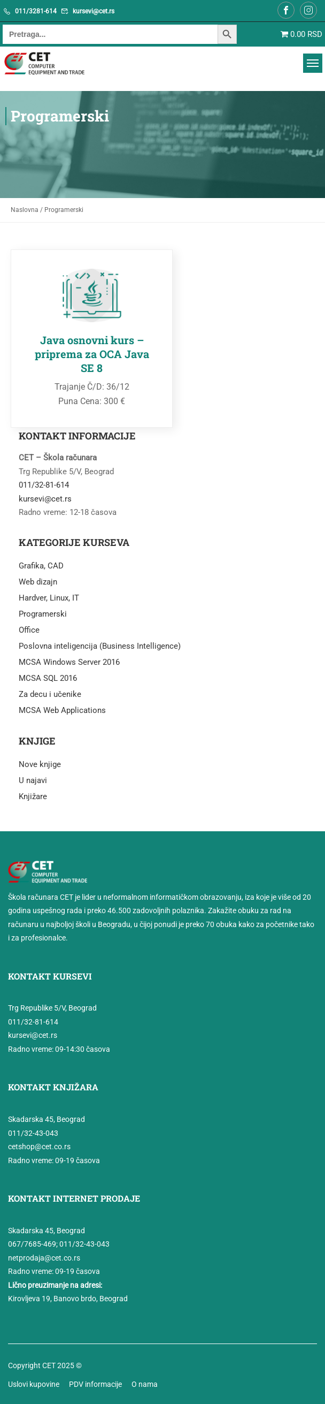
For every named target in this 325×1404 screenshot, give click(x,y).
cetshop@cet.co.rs (39, 1145)
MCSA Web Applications (62, 709)
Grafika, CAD (41, 564)
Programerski (43, 612)
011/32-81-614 (44, 483)
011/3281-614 (36, 11)
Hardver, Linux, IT (49, 596)
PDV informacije (95, 1382)
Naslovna (24, 210)
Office (29, 628)
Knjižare (33, 795)
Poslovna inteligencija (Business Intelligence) (100, 644)
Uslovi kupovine (33, 1382)
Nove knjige (40, 763)
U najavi (33, 779)
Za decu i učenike (50, 692)
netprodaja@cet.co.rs (44, 1256)
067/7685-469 (32, 1243)
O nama (144, 1382)
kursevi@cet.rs (93, 11)
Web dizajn (38, 580)
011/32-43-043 (33, 1131)
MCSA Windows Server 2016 (69, 660)
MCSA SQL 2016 (48, 676)
